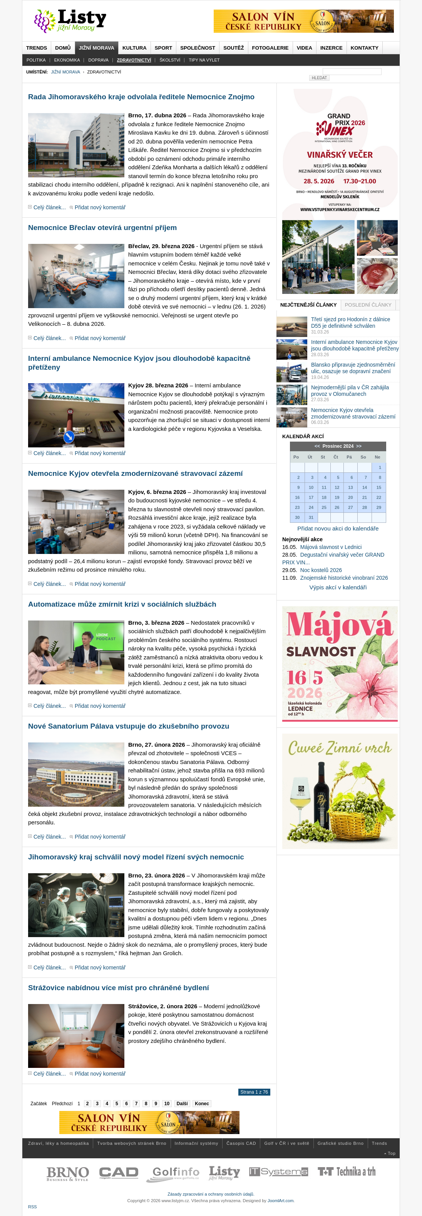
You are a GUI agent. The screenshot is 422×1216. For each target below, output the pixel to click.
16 (297, 497)
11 (324, 487)
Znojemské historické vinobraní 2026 (344, 578)
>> (358, 446)
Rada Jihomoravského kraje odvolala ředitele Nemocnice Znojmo (141, 97)
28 (364, 507)
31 (311, 517)
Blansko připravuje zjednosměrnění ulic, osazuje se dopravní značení (353, 368)
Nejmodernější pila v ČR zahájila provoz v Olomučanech (350, 390)
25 (324, 507)
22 (379, 497)
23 (297, 507)
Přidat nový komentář (100, 207)
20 (350, 497)
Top (392, 1153)
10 (166, 1103)
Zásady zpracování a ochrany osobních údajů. (211, 1194)
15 (379, 487)
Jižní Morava (65, 72)
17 (311, 497)
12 (337, 487)
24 (311, 507)
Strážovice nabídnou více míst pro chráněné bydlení (118, 988)
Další (182, 1103)
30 (297, 517)
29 (379, 507)
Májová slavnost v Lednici (331, 547)
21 (364, 497)
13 (350, 487)
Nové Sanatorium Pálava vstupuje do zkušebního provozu (128, 726)
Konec (202, 1103)
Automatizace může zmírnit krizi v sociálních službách (122, 604)
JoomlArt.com (280, 1200)
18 (324, 497)
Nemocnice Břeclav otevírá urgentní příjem (102, 228)
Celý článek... (49, 207)
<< (318, 446)
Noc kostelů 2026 (321, 570)
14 (364, 487)
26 (337, 507)
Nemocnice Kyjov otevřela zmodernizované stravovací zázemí (135, 473)
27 (350, 507)
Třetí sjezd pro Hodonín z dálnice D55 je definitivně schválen (350, 322)
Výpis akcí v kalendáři (338, 587)
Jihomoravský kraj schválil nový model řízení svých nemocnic (136, 857)
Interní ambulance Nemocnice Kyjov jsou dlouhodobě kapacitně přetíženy (355, 345)
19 (337, 497)
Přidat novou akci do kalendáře (337, 528)
